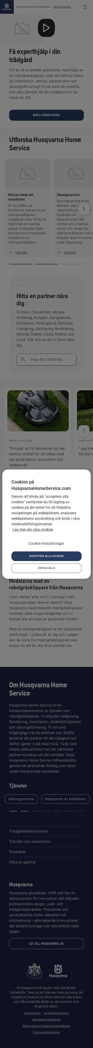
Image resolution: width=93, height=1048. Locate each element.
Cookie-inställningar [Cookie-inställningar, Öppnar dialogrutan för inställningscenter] (46, 543)
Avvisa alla (46, 568)
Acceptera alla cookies (46, 556)
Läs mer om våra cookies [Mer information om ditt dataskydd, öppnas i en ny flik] (33, 529)
